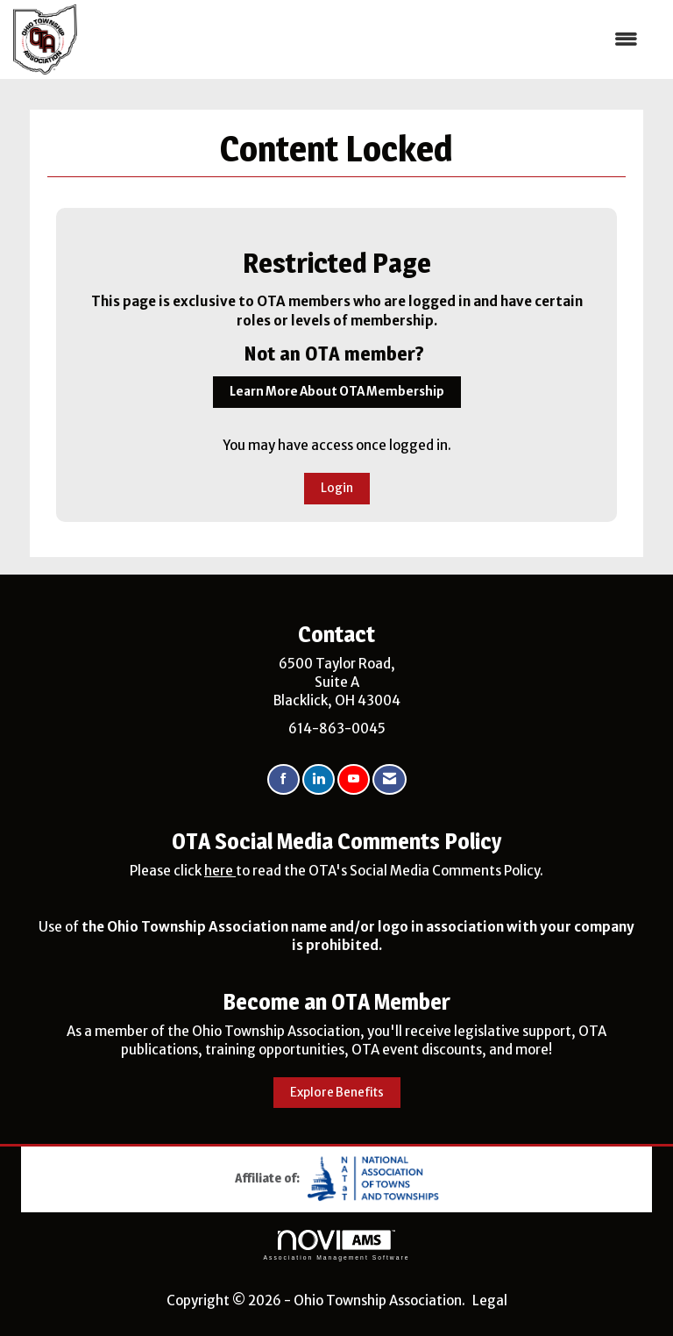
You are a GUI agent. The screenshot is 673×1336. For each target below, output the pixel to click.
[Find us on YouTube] (353, 779)
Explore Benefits (337, 1092)
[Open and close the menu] (366, 39)
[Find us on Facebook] (283, 779)
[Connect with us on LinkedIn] (318, 779)
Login (337, 488)
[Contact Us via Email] (389, 779)
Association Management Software (336, 1245)
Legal (489, 1300)
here (220, 870)
